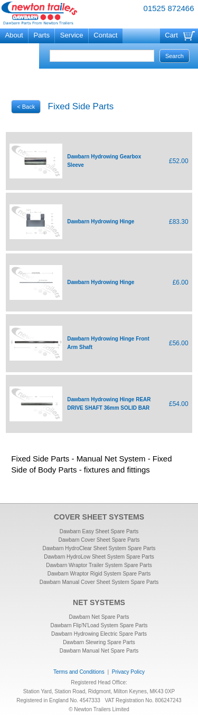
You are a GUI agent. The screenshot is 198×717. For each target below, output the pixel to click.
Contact (105, 35)
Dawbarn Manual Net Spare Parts (99, 651)
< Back (26, 106)
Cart (171, 35)
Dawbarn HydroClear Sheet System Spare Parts (99, 548)
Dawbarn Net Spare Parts (99, 617)
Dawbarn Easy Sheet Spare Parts (99, 531)
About (14, 35)
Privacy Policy (128, 672)
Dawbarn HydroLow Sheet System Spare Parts (99, 557)
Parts (41, 35)
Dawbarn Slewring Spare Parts (99, 642)
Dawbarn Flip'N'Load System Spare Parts (99, 625)
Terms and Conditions (79, 672)
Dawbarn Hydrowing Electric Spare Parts (99, 634)
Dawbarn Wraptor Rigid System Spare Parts (99, 574)
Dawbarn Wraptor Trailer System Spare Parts (99, 565)
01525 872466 (169, 8)
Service (71, 35)
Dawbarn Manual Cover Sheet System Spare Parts (99, 582)
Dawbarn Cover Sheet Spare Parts (99, 540)
